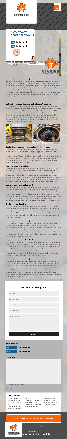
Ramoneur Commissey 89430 (15, 403)
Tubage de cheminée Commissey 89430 (49, 399)
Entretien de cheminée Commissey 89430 (50, 403)
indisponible (24, 347)
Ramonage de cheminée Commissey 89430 (15, 399)
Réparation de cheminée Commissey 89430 (33, 405)
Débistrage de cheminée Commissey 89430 (33, 401)
